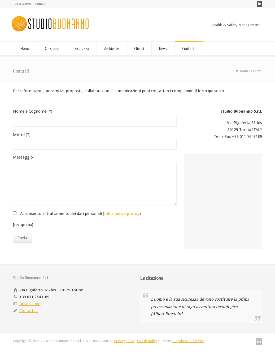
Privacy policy (124, 341)
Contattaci (28, 310)
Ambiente (111, 48)
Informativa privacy (121, 213)
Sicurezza (82, 48)
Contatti (40, 4)
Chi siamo (52, 48)
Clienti (139, 48)
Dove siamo (23, 4)
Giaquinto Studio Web (188, 341)
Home (25, 48)
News (163, 48)
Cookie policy (147, 341)
